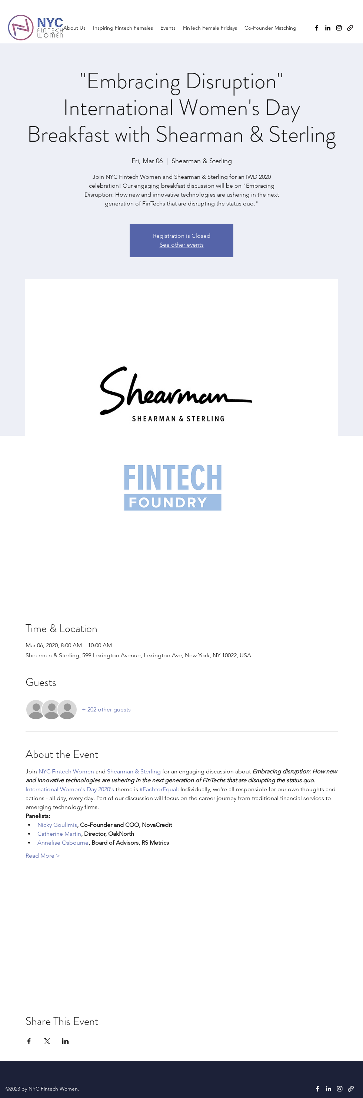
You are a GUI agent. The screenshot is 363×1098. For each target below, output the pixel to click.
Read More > (43, 855)
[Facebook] (316, 28)
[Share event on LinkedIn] (65, 1041)
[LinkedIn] (328, 28)
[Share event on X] (47, 1041)
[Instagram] (339, 28)
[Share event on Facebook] (29, 1041)
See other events (182, 244)
